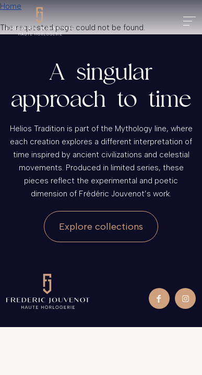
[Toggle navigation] (189, 21)
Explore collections (101, 226)
